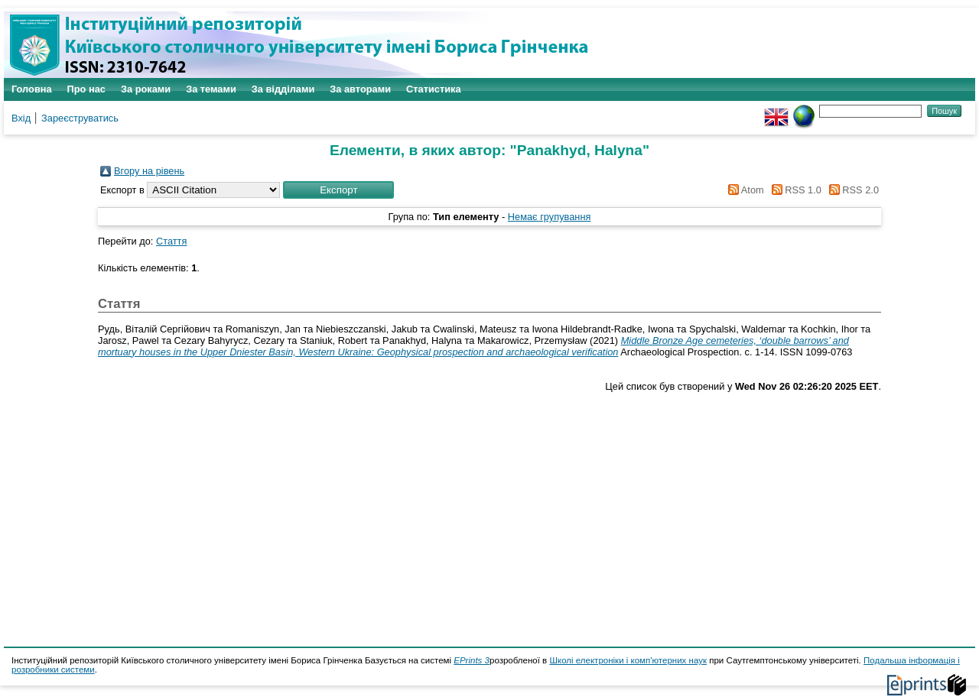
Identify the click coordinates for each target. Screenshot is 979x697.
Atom (744, 190)
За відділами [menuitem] (283, 89)
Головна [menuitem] (31, 89)
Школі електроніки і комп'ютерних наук (628, 660)
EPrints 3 (472, 660)
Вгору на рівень (149, 171)
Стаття (171, 241)
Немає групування (549, 216)
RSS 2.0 (851, 190)
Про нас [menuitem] (86, 89)
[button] (338, 190)
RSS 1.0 (793, 190)
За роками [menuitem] (146, 89)
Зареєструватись (80, 118)
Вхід (21, 118)
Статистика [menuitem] (433, 89)
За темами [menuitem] (211, 89)
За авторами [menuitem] (360, 89)
